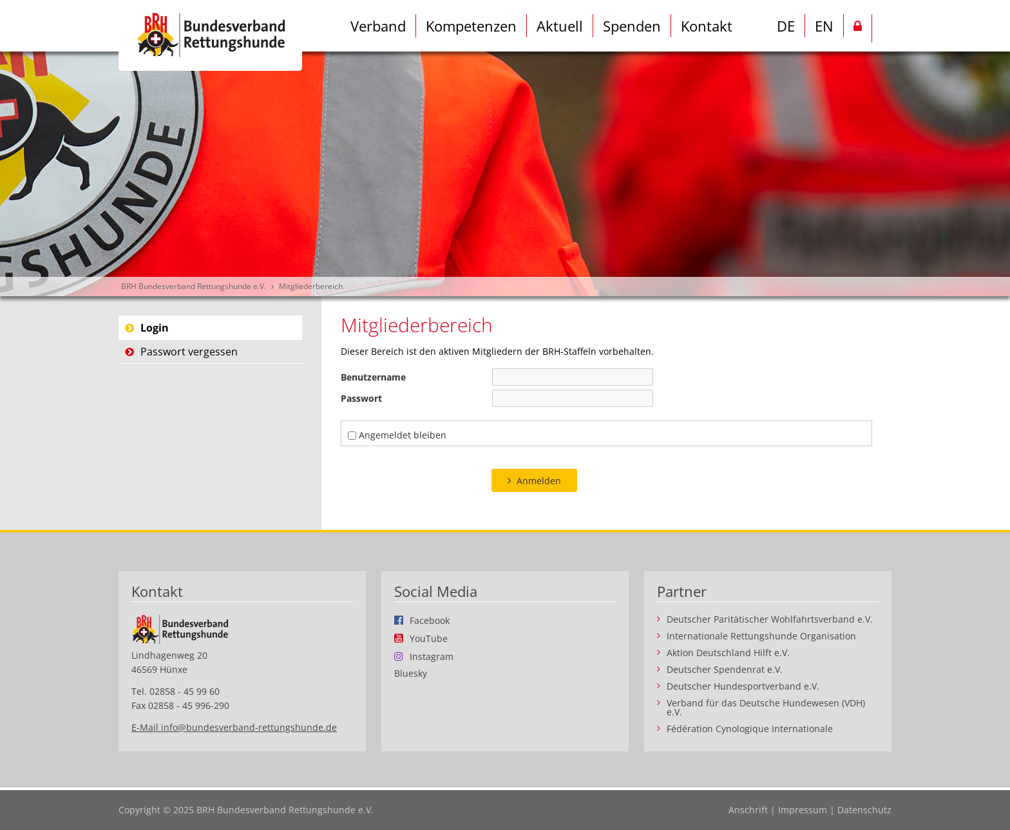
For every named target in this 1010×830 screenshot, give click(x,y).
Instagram (431, 656)
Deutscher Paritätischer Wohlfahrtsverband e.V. (770, 619)
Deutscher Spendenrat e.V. (725, 669)
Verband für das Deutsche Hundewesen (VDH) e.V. (766, 708)
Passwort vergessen (189, 351)
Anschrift (748, 810)
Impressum (802, 810)
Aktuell (560, 25)
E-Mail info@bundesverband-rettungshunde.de (234, 727)
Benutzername (373, 377)
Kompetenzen (471, 25)
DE (786, 25)
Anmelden (539, 481)
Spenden (632, 25)
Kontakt (706, 25)
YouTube (429, 638)
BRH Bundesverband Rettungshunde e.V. (193, 286)
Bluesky (410, 673)
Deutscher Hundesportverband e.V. (743, 686)
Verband (378, 25)
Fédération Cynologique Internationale (750, 728)
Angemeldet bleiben (402, 435)
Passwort (361, 398)
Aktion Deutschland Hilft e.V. (728, 652)
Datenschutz (864, 810)
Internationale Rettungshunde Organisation (761, 636)
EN (824, 25)
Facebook (430, 620)
